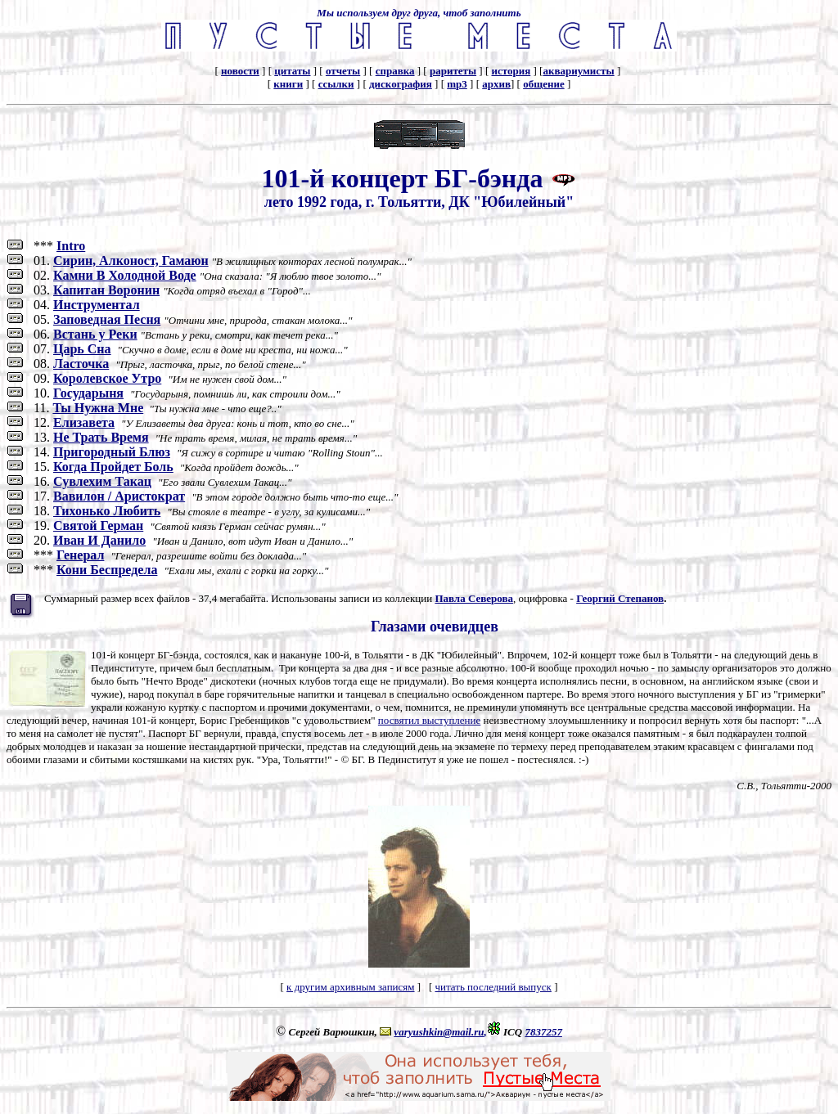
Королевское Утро (107, 378)
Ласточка (81, 364)
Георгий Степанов (620, 598)
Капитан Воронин (106, 290)
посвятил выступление (429, 720)
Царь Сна (82, 349)
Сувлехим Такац (102, 481)
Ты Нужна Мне (97, 408)
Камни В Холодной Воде (124, 275)
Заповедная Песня (106, 319)
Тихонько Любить (106, 511)
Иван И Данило (99, 540)
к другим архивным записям (350, 987)
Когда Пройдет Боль (113, 467)
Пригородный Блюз (111, 452)
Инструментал (96, 305)
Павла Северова (474, 598)
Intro (70, 246)
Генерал (80, 555)
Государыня (88, 393)
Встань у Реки (95, 334)
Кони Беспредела (106, 570)
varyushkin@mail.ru (439, 1032)
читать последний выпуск (493, 987)
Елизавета (84, 422)
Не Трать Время (101, 437)
